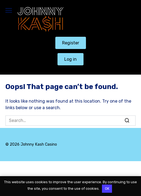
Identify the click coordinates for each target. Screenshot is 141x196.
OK (107, 188)
